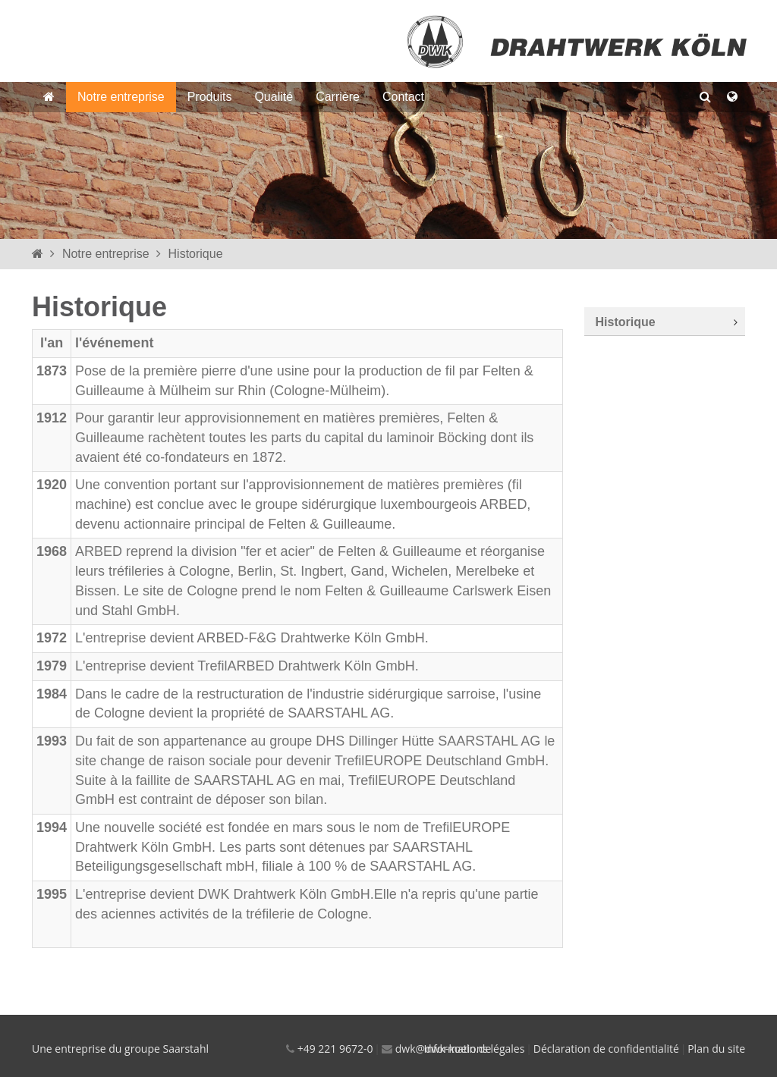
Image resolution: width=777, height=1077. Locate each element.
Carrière (338, 96)
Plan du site (716, 1048)
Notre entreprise (121, 96)
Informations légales (474, 1048)
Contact (403, 96)
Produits (209, 96)
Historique (195, 253)
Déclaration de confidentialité (606, 1048)
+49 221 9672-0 (335, 1048)
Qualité (273, 96)
